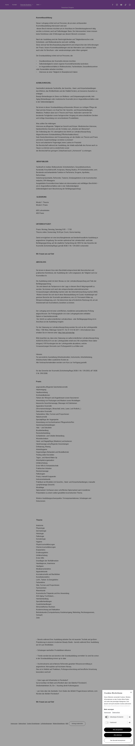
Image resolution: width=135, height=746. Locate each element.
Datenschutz (116, 712)
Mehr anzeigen (109, 709)
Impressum (107, 712)
